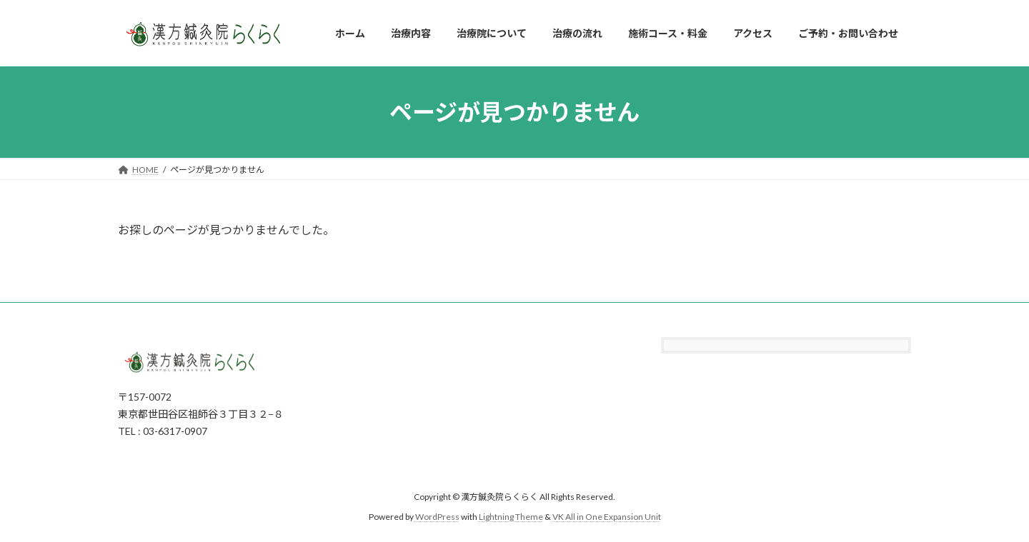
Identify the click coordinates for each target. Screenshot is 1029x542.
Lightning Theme (511, 516)
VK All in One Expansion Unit (606, 516)
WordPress (437, 516)
